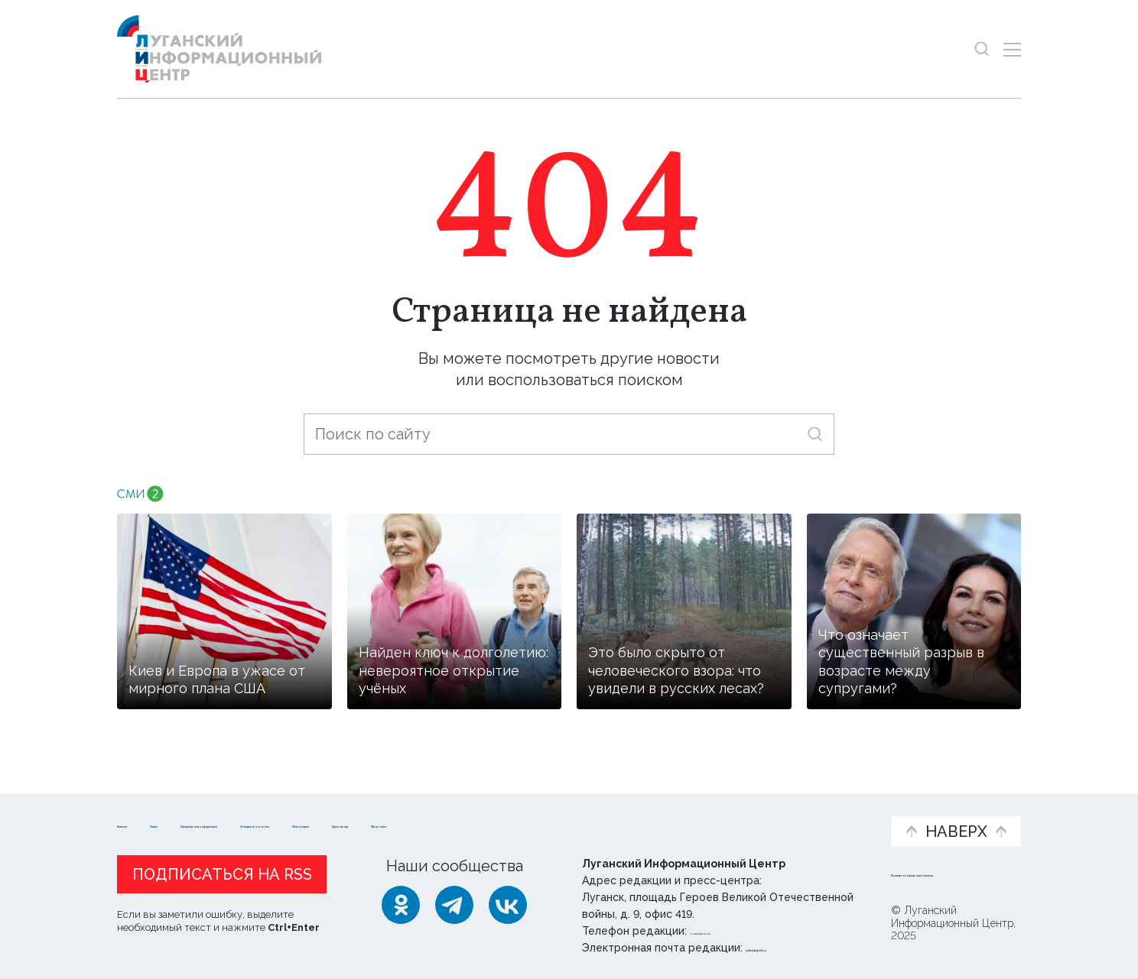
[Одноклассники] (401, 905)
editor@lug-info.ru (798, 948)
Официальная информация (305, 816)
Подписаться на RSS (222, 874)
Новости (144, 808)
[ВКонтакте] (508, 905)
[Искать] (814, 433)
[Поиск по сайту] (569, 434)
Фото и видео (609, 816)
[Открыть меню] (1012, 49)
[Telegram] (454, 905)
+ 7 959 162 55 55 (733, 931)
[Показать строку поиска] (981, 49)
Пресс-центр (715, 816)
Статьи (216, 808)
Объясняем (831, 808)
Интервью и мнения (483, 816)
